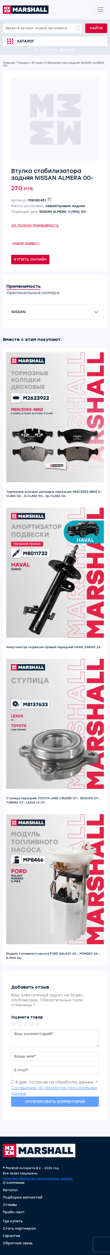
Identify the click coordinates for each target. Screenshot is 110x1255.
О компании (13, 1183)
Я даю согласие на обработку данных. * (56, 1082)
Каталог (25, 41)
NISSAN (18, 312)
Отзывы (10, 1205)
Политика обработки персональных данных (38, 1178)
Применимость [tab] (23, 286)
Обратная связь (18, 1243)
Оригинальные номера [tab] (32, 292)
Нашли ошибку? (26, 243)
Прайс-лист (14, 1212)
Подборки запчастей (22, 1197)
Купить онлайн (30, 259)
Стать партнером (19, 1228)
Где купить (13, 1221)
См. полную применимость (35, 225)
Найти (96, 28)
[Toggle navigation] (100, 9)
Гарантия (11, 1236)
